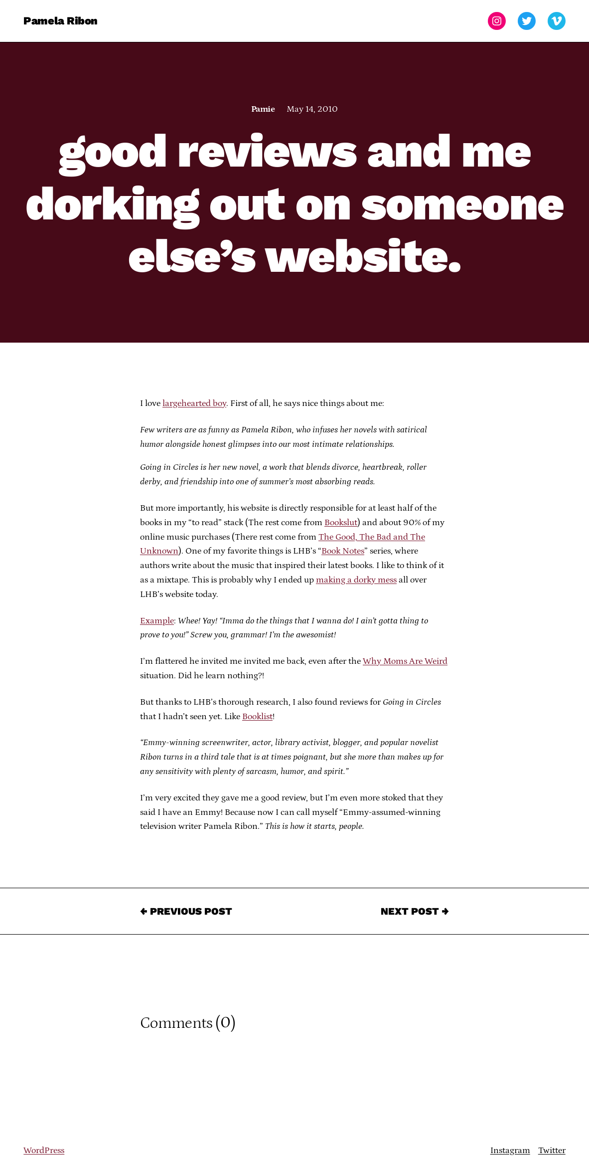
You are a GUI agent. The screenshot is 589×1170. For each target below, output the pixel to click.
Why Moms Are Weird (405, 661)
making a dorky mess (356, 580)
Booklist (257, 717)
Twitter (552, 1151)
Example (157, 621)
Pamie (263, 109)
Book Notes (342, 551)
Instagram (510, 1151)
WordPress (43, 1151)
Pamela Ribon (60, 20)
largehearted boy (194, 403)
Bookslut (340, 523)
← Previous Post (186, 911)
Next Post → (415, 911)
